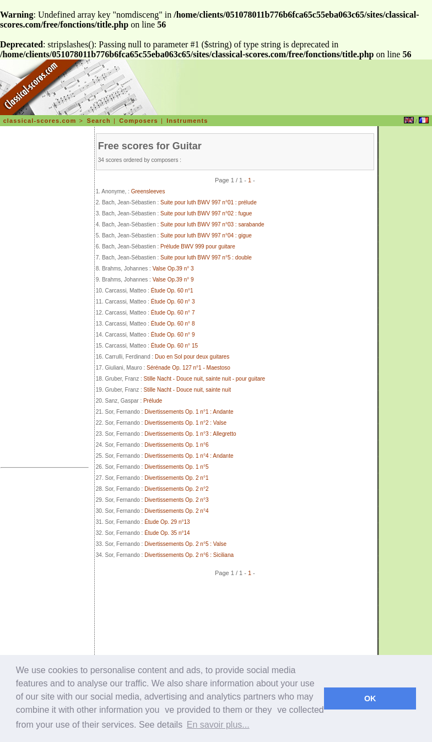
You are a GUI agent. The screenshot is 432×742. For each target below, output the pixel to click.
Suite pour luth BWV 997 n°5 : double (206, 257)
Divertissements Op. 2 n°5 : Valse (185, 544)
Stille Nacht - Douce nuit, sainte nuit (187, 390)
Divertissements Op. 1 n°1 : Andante (188, 412)
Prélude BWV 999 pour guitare (197, 246)
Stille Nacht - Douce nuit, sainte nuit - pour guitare (205, 379)
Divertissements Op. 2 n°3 (176, 500)
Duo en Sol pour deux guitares (192, 357)
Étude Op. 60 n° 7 (173, 313)
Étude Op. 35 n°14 (167, 533)
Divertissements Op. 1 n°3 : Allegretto (190, 434)
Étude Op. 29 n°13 (167, 522)
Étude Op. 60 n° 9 (173, 335)
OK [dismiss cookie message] (370, 698)
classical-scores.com (40, 120)
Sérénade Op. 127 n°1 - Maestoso (188, 368)
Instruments (187, 120)
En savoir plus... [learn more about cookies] (218, 724)
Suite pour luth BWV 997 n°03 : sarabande (212, 224)
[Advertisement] (45, 298)
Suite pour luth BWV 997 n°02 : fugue (206, 213)
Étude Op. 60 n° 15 (174, 346)
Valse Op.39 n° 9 (173, 280)
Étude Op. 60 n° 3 (173, 302)
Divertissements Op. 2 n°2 (176, 489)
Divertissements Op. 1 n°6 (176, 445)
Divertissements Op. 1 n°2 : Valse (185, 423)
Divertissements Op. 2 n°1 (176, 478)
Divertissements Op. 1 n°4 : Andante (188, 456)
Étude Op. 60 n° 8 (173, 324)
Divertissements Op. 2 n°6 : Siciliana (189, 555)
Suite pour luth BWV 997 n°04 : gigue (206, 235)
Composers (138, 120)
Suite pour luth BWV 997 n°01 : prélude (208, 202)
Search (98, 120)
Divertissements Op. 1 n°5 (176, 467)
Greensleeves (148, 191)
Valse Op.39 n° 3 (173, 269)
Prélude (152, 401)
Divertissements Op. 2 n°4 (176, 511)
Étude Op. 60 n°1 (172, 291)
